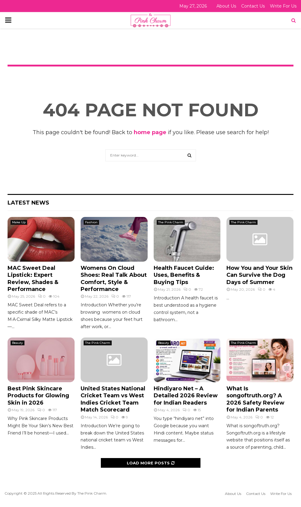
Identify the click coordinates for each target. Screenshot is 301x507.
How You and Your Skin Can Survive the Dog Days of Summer (259, 275)
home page (150, 132)
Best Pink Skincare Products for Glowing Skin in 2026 (38, 395)
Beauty (17, 343)
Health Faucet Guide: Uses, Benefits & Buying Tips (184, 275)
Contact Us (253, 6)
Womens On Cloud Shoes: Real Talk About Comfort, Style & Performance (114, 278)
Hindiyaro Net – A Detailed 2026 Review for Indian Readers (186, 395)
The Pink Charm (170, 222)
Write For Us (283, 6)
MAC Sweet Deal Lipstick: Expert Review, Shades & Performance (33, 278)
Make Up (19, 222)
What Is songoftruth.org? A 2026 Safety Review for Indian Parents (255, 399)
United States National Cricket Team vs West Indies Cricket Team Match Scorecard (113, 399)
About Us (226, 6)
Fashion (91, 222)
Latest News (28, 202)
